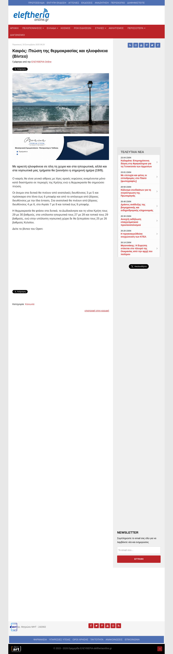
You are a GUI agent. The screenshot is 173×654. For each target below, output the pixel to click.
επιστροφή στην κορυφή (97, 310)
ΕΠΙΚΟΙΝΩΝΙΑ (132, 639)
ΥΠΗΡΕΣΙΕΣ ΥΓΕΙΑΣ (59, 639)
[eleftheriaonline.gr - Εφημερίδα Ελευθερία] (31, 15)
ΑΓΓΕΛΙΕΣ (73, 2)
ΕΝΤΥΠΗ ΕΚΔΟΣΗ (56, 2)
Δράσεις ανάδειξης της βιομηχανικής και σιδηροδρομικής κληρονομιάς (137, 207)
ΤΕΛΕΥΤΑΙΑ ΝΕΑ (132, 152)
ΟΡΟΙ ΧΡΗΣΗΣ (80, 639)
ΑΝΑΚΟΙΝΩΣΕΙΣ (114, 639)
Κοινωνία (29, 304)
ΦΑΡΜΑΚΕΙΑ (40, 639)
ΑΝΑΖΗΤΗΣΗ (102, 2)
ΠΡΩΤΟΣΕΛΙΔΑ (36, 2)
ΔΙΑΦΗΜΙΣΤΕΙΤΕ (136, 2)
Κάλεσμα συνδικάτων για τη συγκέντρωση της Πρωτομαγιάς (136, 193)
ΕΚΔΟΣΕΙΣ (87, 2)
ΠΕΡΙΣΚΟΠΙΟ (118, 2)
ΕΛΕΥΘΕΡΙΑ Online (41, 61)
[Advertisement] (139, 346)
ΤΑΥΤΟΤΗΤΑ (96, 639)
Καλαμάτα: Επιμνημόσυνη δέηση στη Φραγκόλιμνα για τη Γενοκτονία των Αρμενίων (136, 163)
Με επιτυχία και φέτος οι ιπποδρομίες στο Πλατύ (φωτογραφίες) (134, 178)
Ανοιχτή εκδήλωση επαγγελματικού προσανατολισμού (131, 222)
